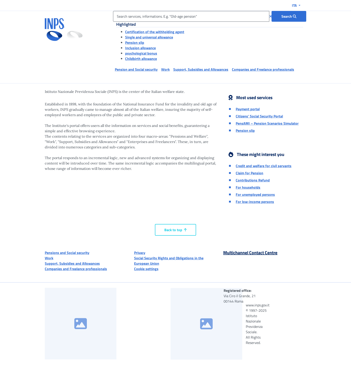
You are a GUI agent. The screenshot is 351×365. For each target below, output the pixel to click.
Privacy (139, 252)
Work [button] (165, 69)
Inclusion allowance (140, 48)
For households (248, 187)
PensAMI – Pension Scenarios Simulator (267, 123)
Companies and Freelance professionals (76, 268)
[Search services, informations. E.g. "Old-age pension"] (191, 16)
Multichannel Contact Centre (250, 252)
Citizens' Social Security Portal (259, 116)
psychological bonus (141, 53)
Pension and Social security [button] (136, 69)
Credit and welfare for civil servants (263, 166)
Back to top (175, 230)
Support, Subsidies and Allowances (72, 263)
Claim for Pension (249, 173)
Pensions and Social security (67, 252)
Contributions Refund (253, 180)
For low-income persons (255, 201)
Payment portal (248, 109)
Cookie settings (146, 268)
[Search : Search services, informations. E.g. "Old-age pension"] (289, 16)
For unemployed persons (255, 194)
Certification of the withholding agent (154, 31)
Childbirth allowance (141, 58)
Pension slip (134, 42)
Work (49, 258)
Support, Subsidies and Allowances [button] (200, 69)
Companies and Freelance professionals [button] (263, 69)
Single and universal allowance (149, 37)
